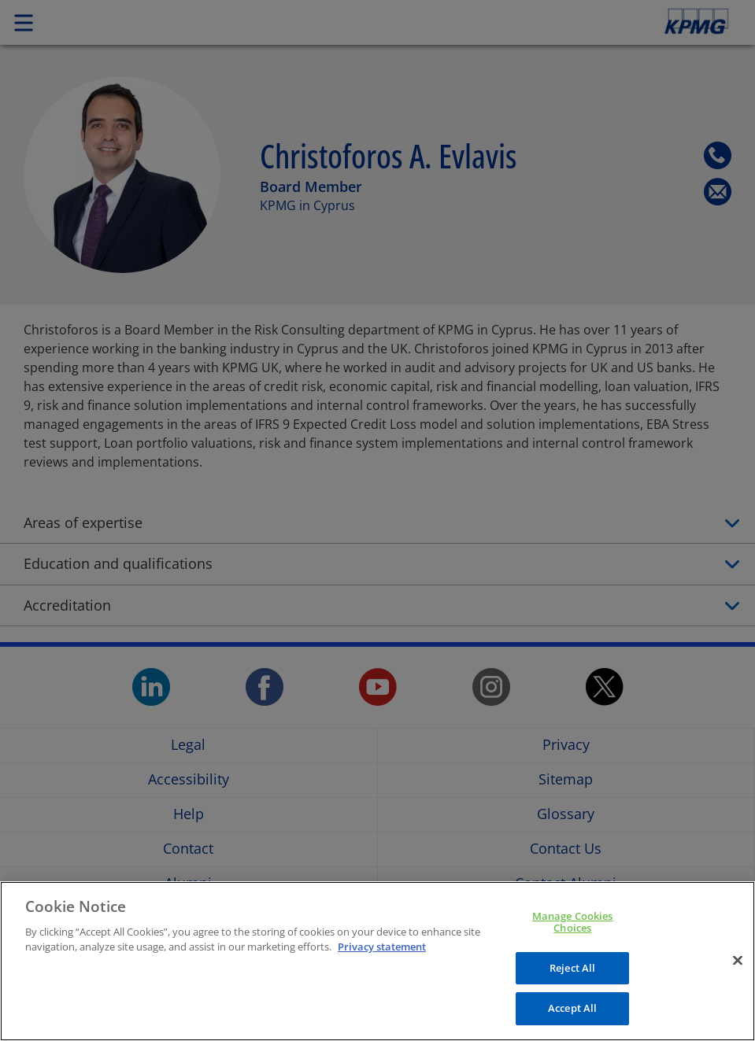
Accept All (572, 1008)
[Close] (737, 960)
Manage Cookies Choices (572, 922)
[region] (377, 961)
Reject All (572, 968)
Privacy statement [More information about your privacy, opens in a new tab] (382, 946)
